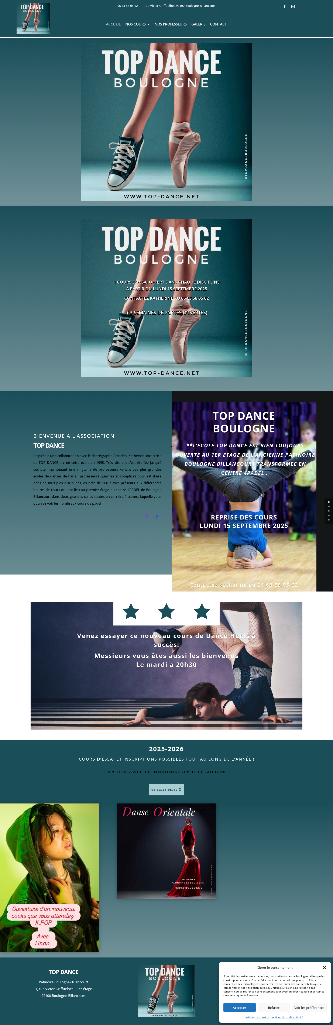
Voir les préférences (309, 1007)
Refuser (273, 1007)
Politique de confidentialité (287, 1017)
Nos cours (135, 25)
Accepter (239, 1007)
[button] (324, 968)
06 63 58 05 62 (128, 6)
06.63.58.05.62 (164, 790)
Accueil (113, 25)
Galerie (198, 25)
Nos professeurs (171, 25)
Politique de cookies (257, 1017)
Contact (218, 25)
